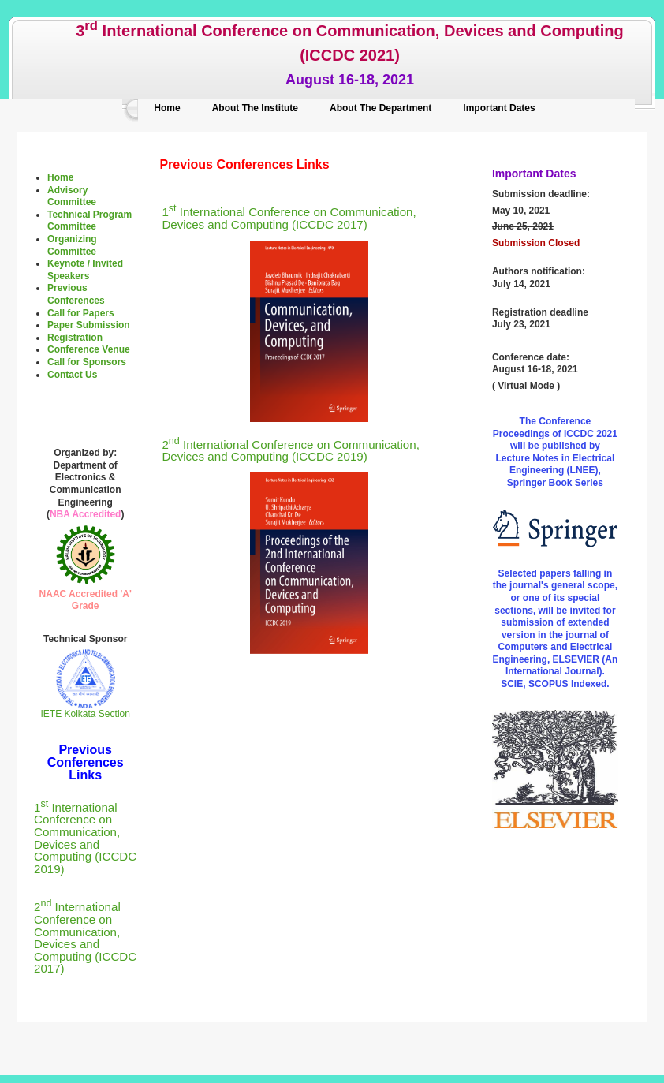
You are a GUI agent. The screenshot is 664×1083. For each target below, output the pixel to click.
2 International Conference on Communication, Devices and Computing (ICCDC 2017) (85, 937)
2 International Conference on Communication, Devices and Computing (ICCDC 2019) (290, 451)
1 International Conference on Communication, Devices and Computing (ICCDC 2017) (289, 218)
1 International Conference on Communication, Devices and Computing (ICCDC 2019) (85, 838)
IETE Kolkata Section (85, 709)
